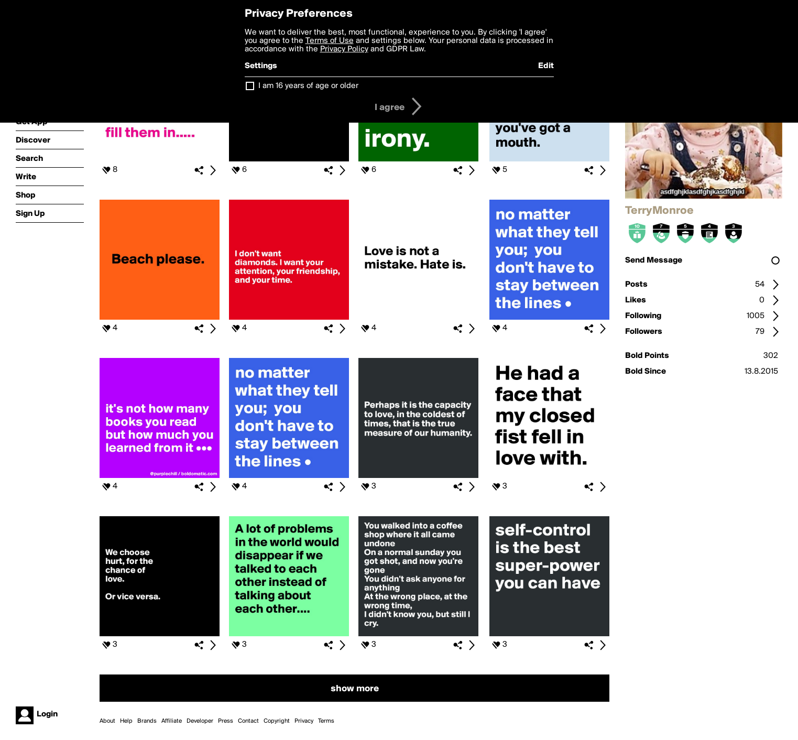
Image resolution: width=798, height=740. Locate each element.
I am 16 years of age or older (308, 86)
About (107, 721)
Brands (147, 721)
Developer (200, 721)
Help (126, 721)
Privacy (303, 721)
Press (225, 721)
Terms (326, 721)
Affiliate (171, 721)
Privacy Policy (344, 49)
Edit (546, 66)
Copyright (277, 721)
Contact (248, 721)
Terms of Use (329, 41)
